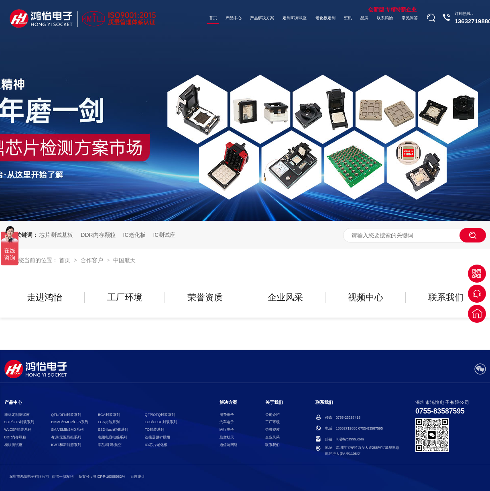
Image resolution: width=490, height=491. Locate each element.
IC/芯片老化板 (156, 444)
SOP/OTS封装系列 (19, 422)
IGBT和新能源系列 (66, 444)
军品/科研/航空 (110, 444)
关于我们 (274, 402)
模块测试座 (13, 444)
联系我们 (446, 297)
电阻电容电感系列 (112, 437)
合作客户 (93, 260)
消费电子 (227, 415)
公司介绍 (272, 415)
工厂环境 (124, 297)
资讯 (348, 18)
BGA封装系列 (109, 415)
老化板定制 (325, 18)
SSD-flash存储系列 (113, 430)
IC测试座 (164, 235)
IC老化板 (134, 235)
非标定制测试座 (17, 415)
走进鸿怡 (44, 297)
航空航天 (227, 437)
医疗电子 (227, 430)
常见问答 (410, 18)
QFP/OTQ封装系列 (160, 415)
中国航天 (124, 260)
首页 (213, 18)
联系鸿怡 (385, 18)
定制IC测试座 (295, 18)
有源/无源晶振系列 (66, 437)
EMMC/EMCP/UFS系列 (69, 422)
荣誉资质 (205, 297)
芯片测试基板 (56, 235)
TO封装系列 (154, 430)
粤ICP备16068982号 (109, 477)
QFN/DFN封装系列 (66, 415)
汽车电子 (227, 422)
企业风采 (285, 297)
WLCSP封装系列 (17, 430)
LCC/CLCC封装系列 (161, 422)
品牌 (364, 18)
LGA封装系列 (108, 422)
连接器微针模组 (157, 437)
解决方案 (228, 402)
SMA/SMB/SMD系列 (67, 430)
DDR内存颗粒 (98, 235)
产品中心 (234, 18)
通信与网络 (229, 444)
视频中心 (365, 297)
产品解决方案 (262, 18)
